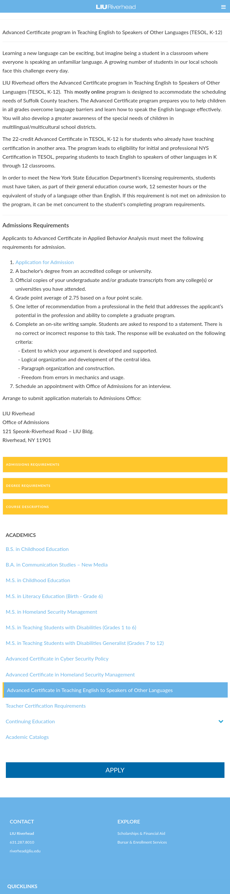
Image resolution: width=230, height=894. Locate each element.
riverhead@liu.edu (25, 850)
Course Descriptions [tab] (27, 507)
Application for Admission (45, 262)
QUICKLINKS (22, 886)
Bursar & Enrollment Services (142, 842)
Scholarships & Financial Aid (141, 833)
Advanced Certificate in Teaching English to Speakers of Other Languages (90, 690)
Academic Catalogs (27, 737)
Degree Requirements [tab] (28, 485)
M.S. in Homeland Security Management (51, 611)
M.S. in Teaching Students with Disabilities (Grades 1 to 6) (71, 627)
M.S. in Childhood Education (38, 580)
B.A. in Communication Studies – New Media (57, 564)
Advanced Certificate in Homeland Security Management (70, 674)
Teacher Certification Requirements (46, 705)
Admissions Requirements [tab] (33, 464)
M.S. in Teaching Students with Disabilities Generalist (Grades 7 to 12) (85, 643)
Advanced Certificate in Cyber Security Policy (57, 658)
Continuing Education (30, 721)
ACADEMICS (21, 535)
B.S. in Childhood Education (37, 549)
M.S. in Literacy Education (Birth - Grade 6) (54, 596)
